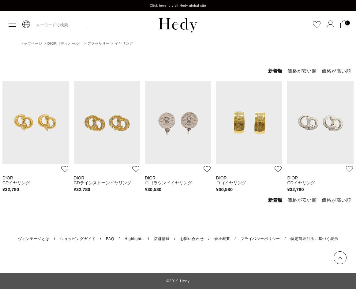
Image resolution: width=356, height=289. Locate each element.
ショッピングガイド (78, 239)
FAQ (110, 239)
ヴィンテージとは (34, 239)
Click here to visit (178, 5)
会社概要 (222, 239)
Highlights (134, 239)
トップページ (32, 43)
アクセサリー (99, 43)
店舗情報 (162, 239)
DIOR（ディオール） (65, 43)
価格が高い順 (336, 70)
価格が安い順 (302, 70)
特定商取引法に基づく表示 (314, 239)
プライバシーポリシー (260, 239)
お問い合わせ (192, 239)
